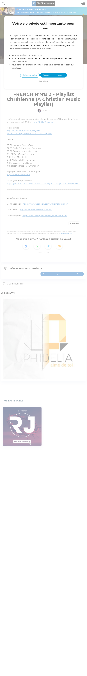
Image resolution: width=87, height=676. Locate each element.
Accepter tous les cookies (53, 75)
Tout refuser (43, 81)
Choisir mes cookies (30, 75)
